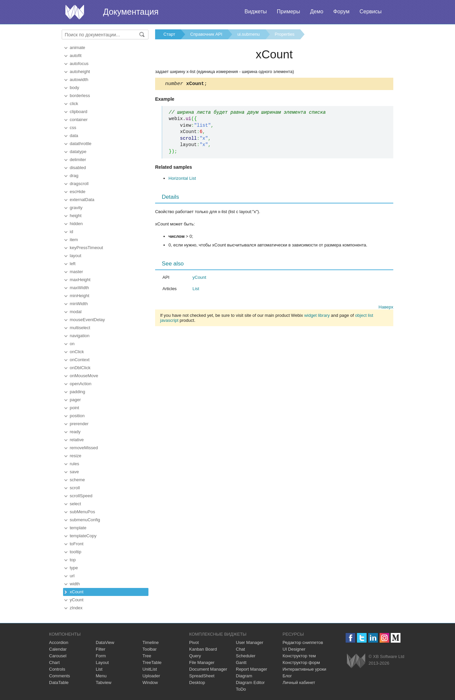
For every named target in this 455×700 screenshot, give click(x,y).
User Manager (249, 642)
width (75, 583)
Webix (356, 660)
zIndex (76, 607)
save (74, 471)
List (195, 289)
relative (77, 439)
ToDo (241, 689)
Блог (287, 675)
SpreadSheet (201, 675)
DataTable (59, 682)
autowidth (79, 79)
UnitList (149, 669)
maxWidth (79, 287)
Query (195, 655)
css (73, 127)
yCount (76, 599)
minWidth (79, 303)
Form (101, 655)
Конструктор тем (299, 655)
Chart (54, 662)
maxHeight (80, 279)
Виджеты (256, 11)
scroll (75, 487)
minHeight (79, 295)
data (74, 135)
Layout (102, 662)
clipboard (78, 111)
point (74, 407)
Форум (341, 11)
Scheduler (246, 655)
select (75, 503)
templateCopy (83, 535)
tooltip (75, 551)
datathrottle (80, 143)
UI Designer (294, 649)
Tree (146, 655)
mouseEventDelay (87, 319)
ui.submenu (248, 34)
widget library (317, 316)
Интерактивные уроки (304, 669)
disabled (78, 167)
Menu (101, 675)
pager (75, 399)
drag (74, 175)
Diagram (244, 675)
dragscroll (79, 183)
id (71, 231)
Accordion (58, 642)
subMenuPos (82, 511)
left (72, 263)
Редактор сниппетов (303, 642)
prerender (79, 423)
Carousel (57, 655)
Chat (240, 649)
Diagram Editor (250, 682)
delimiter (78, 159)
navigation (79, 335)
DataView (105, 642)
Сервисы (371, 11)
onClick (77, 351)
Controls (57, 669)
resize (75, 455)
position (77, 415)
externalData (82, 199)
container (78, 119)
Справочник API (206, 34)
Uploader (151, 675)
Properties (285, 34)
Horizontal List (182, 179)
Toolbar (149, 649)
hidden (76, 223)
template (78, 527)
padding (77, 391)
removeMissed (84, 447)
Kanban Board (203, 649)
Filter (100, 649)
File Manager (201, 662)
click (74, 103)
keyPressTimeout (86, 247)
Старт (169, 34)
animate (77, 47)
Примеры (288, 11)
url (72, 575)
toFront (76, 543)
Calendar (58, 649)
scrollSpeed (81, 495)
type (74, 567)
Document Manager (208, 669)
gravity (76, 207)
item (74, 239)
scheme (77, 479)
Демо (316, 11)
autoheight (80, 71)
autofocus (79, 63)
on (72, 343)
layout (75, 255)
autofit (75, 55)
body (74, 87)
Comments (59, 675)
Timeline (150, 642)
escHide (77, 191)
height (75, 215)
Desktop (197, 682)
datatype (78, 151)
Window (150, 682)
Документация (130, 11)
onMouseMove (84, 375)
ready (75, 431)
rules (74, 463)
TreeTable (151, 662)
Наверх (386, 307)
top (73, 559)
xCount (76, 591)
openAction (80, 383)
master (76, 271)
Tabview (103, 682)
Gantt (241, 662)
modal (75, 311)
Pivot (194, 642)
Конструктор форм (301, 662)
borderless (80, 95)
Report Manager (251, 669)
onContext (79, 359)
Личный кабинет (299, 682)
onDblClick (80, 367)
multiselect (80, 327)
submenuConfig (85, 519)
